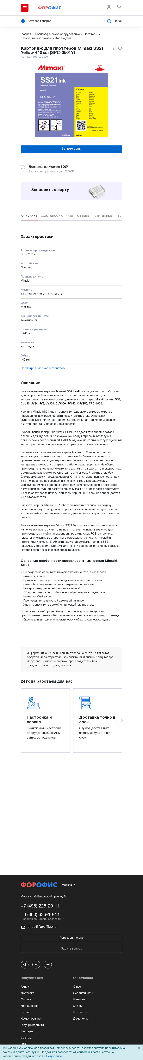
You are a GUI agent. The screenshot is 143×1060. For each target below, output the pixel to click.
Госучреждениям (32, 1025)
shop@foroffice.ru (42, 927)
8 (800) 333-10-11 (41, 915)
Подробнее (54, 1056)
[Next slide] (121, 720)
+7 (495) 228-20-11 (40, 906)
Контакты (80, 1012)
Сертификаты (83, 993)
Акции (25, 986)
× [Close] (139, 1048)
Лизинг (25, 1012)
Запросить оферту (50, 190)
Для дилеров (30, 1006)
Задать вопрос (71, 948)
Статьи (78, 1006)
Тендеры (27, 1031)
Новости (79, 999)
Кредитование (30, 1018)
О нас (77, 986)
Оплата (26, 999)
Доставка (27, 993)
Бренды (26, 1038)
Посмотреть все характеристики (43, 368)
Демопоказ (81, 1018)
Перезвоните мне (72, 938)
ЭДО (24, 1044)
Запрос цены (71, 148)
